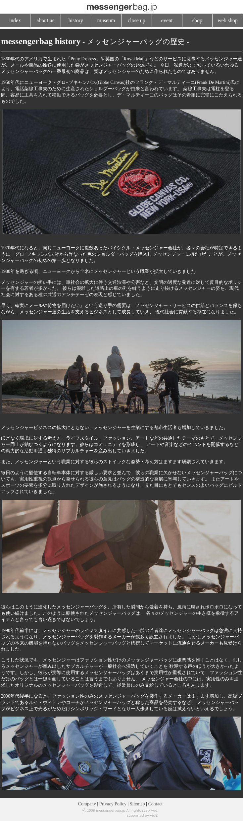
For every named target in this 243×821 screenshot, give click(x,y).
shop (197, 20)
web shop (228, 20)
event (167, 20)
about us (45, 20)
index (15, 20)
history (76, 20)
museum (106, 20)
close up (136, 20)
